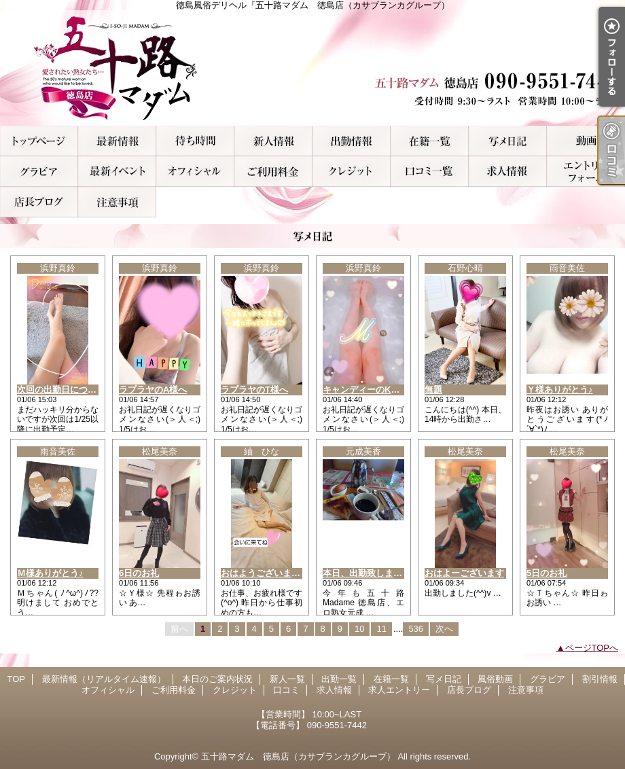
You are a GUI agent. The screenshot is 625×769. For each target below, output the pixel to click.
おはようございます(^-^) (270, 573)
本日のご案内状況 (195, 141)
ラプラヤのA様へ (153, 390)
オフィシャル (195, 171)
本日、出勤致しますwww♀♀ (379, 573)
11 (381, 629)
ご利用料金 (273, 171)
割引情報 (117, 171)
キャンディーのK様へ (365, 390)
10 (359, 629)
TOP (39, 141)
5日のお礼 (546, 573)
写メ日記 (508, 141)
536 (415, 629)
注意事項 (117, 202)
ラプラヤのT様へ (254, 390)
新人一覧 (273, 141)
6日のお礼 (139, 573)
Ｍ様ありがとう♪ (50, 573)
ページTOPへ (592, 648)
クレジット (351, 171)
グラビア (39, 171)
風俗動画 (586, 141)
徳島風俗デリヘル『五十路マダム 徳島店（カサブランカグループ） (312, 68)
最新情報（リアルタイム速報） (117, 141)
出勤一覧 (351, 141)
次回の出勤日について (61, 390)
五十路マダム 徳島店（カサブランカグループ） (298, 756)
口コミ (430, 171)
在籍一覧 (430, 141)
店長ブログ (39, 202)
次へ (444, 629)
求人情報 (508, 171)
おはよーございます (464, 573)
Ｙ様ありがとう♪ (559, 390)
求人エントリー (586, 171)
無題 (433, 390)
